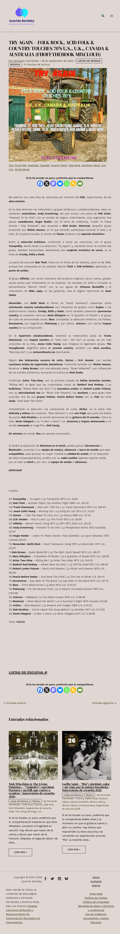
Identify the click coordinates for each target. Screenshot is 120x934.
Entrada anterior (15, 708)
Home (96, 877)
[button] (103, 19)
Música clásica (97, 807)
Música (15, 70)
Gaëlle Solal (91, 804)
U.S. (11, 175)
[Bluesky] (60, 189)
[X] (47, 189)
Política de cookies (96, 897)
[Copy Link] (73, 189)
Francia (38, 810)
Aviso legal (96, 893)
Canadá (44, 171)
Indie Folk (48, 810)
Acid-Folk (20, 171)
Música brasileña (79, 807)
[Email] (80, 189)
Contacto (96, 881)
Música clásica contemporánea (78, 811)
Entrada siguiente (104, 708)
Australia (33, 171)
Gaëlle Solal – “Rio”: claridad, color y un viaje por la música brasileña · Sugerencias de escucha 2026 (86, 792)
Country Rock (59, 171)
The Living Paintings (25, 817)
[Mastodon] (53, 189)
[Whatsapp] (67, 189)
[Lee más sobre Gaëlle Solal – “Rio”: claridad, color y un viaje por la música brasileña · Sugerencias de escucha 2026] (86, 760)
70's (11, 171)
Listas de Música (89, 66)
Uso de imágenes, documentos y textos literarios (96, 918)
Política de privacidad (96, 902)
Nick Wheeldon (17, 813)
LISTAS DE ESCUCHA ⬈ (28, 678)
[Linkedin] (59, 878)
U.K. (103, 171)
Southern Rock (91, 171)
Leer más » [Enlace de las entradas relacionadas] (20, 858)
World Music (22, 175)
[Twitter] (52, 878)
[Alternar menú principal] (111, 18)
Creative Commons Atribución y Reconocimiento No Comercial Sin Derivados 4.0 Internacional (23, 914)
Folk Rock (74, 171)
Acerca (96, 885)
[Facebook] (40, 189)
